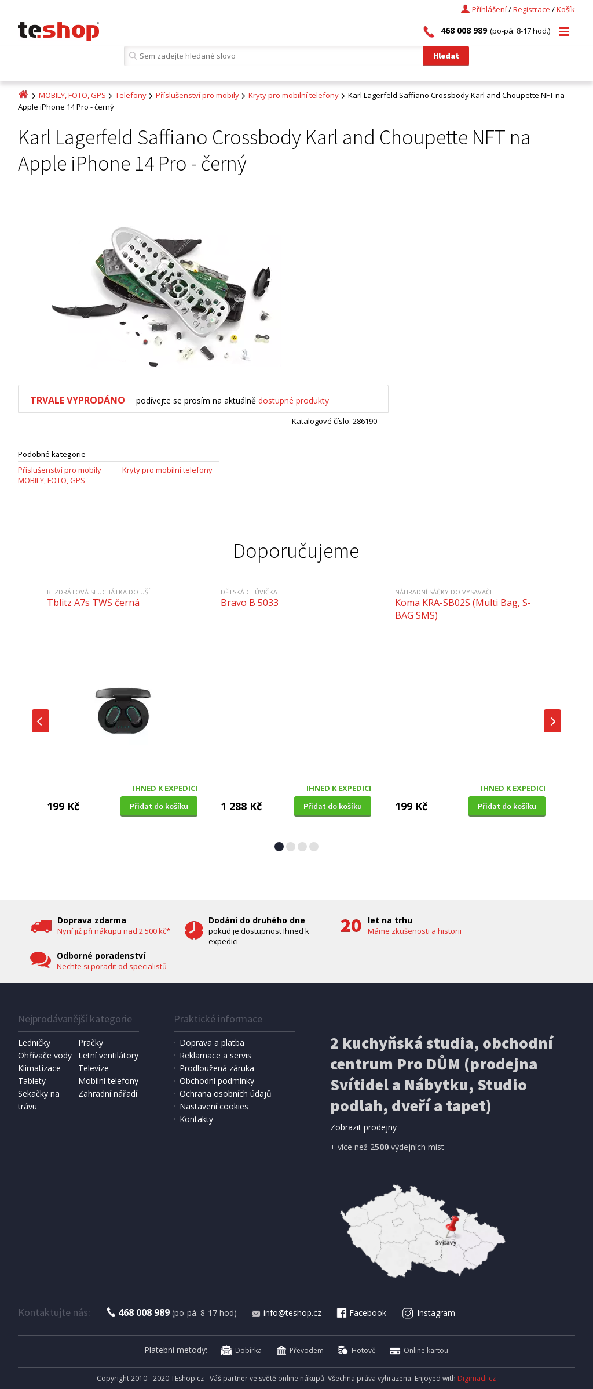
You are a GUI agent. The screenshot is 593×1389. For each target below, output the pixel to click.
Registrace (531, 9)
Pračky (90, 1042)
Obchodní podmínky (217, 1080)
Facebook (360, 1312)
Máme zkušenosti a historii (415, 931)
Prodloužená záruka (217, 1068)
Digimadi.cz (476, 1378)
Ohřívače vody (45, 1055)
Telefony (131, 95)
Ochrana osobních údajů (226, 1093)
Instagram (428, 1312)
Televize (93, 1068)
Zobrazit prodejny (363, 1127)
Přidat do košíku (159, 806)
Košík (566, 9)
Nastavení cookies (214, 1106)
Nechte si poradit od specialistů (112, 966)
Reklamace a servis (215, 1055)
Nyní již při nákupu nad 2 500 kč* (113, 931)
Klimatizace (39, 1068)
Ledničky (34, 1042)
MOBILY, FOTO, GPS (72, 95)
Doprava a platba (212, 1042)
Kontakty (196, 1119)
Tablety (32, 1080)
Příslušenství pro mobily (197, 95)
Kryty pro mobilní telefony (293, 95)
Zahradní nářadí (107, 1093)
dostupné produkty (293, 400)
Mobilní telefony (108, 1080)
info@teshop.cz (286, 1312)
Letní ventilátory (108, 1055)
